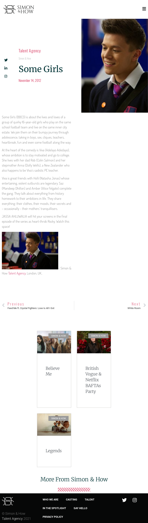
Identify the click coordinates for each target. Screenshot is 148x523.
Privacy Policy (53, 516)
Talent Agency (30, 50)
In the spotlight (54, 508)
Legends (54, 450)
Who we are (50, 499)
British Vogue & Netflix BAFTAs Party (93, 380)
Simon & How (25, 58)
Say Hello (80, 508)
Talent (89, 499)
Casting (71, 499)
